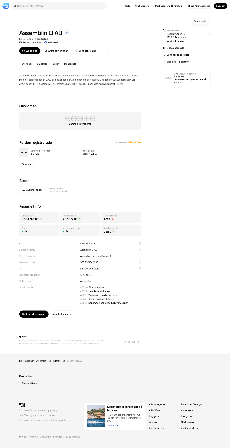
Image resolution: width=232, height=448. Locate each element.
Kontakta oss (156, 428)
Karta (127, 6)
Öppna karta (199, 21)
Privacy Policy (27, 436)
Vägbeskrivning (85, 50)
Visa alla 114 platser (178, 61)
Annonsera (187, 410)
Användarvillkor (189, 428)
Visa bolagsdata (62, 314)
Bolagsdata (70, 64)
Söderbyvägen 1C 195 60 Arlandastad (177, 35)
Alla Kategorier (142, 6)
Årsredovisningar (56, 50)
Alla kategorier (157, 404)
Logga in (220, 6)
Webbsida (29, 50)
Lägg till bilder (32, 189)
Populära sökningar (191, 404)
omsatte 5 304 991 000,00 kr (73, 83)
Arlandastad (41, 39)
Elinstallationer (26, 39)
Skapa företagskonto (199, 6)
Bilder (56, 64)
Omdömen (42, 64)
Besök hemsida (175, 47)
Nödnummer (188, 422)
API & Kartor (155, 410)
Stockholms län (43, 360)
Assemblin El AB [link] (74, 360)
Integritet (186, 416)
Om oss (153, 422)
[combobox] (60, 6)
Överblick (27, 64)
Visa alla (27, 164)
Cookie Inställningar (51, 436)
